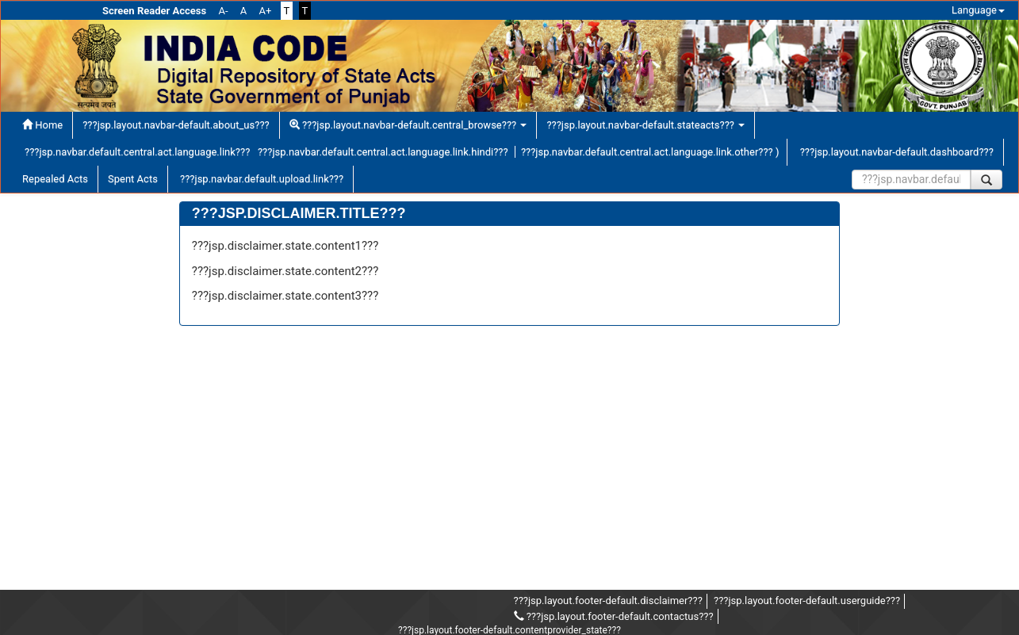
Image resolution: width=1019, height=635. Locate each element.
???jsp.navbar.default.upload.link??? (260, 179)
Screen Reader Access (154, 11)
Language (978, 10)
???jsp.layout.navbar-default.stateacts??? (645, 125)
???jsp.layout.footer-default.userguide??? (807, 600)
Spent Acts (133, 179)
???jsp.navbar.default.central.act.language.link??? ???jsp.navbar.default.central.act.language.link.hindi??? (266, 152)
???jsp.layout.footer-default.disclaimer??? (608, 600)
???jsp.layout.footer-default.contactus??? (614, 616)
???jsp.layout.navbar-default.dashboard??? (895, 152)
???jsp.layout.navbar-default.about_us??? (175, 125)
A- (224, 11)
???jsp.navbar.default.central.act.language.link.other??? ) (650, 152)
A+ (265, 11)
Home (42, 124)
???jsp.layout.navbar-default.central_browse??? (408, 124)
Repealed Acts (55, 179)
